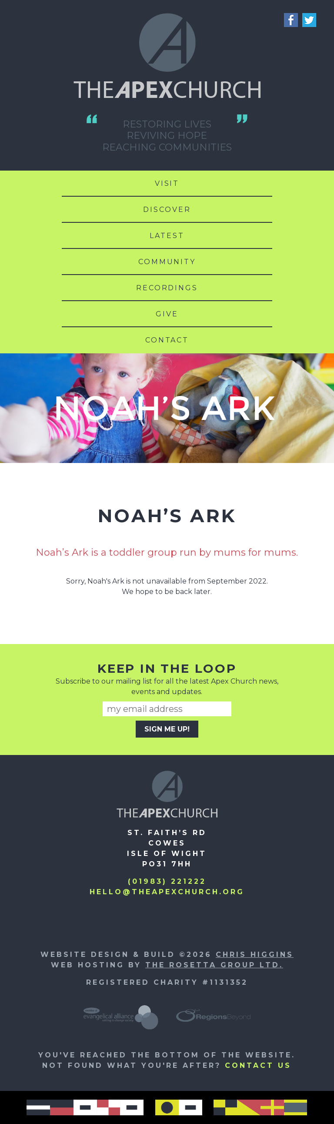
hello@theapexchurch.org (167, 892)
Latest (167, 236)
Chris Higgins (255, 954)
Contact (167, 340)
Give (167, 314)
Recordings (167, 288)
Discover (166, 209)
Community (167, 262)
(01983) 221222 (167, 881)
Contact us (258, 1065)
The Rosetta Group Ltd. (214, 965)
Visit (167, 183)
